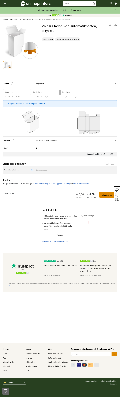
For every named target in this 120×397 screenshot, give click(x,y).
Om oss (6, 349)
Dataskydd (113, 384)
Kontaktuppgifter (91, 381)
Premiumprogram (32, 366)
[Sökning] (77, 3)
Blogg (50, 349)
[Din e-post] (91, 354)
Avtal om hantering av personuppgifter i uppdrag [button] (52, 184)
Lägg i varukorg (108, 195)
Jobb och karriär (8, 362)
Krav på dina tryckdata (81, 184)
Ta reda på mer (76, 10)
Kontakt (5, 370)
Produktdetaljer (48, 39)
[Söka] (94, 3)
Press (4, 358)
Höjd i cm (66, 92)
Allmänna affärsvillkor (108, 381)
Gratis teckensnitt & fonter (58, 362)
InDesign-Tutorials (54, 358)
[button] (21, 41)
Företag (5, 354)
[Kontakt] (5, 391)
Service (28, 349)
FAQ (27, 370)
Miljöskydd (7, 366)
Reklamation (30, 362)
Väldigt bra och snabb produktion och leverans (61, 265)
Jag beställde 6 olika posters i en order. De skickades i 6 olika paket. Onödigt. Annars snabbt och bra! (95, 268)
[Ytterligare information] (12, 83)
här (9, 285)
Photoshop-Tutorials (55, 354)
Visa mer (60, 235)
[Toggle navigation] (5, 3)
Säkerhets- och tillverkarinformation (67, 39)
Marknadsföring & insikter (57, 366)
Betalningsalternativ (33, 354)
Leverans (29, 358)
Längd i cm (8, 92)
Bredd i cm (37, 92)
